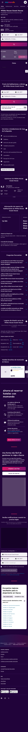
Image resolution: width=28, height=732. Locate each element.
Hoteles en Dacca (7, 644)
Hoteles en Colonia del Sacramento (11, 605)
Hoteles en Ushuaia (7, 626)
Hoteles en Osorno (7, 624)
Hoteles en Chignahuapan (9, 607)
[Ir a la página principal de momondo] (10, 2)
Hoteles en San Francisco (9, 613)
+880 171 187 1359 (5, 21)
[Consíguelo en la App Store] (14, 691)
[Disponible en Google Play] (5, 691)
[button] (2, 2)
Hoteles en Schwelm (8, 609)
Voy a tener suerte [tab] (7, 596)
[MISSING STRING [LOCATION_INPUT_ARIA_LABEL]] (15, 554)
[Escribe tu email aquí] (15, 563)
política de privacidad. (14, 574)
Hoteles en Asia (12, 643)
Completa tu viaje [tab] (19, 596)
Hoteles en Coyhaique (8, 622)
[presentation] (24, 601)
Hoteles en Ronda (7, 615)
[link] (14, 439)
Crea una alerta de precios (13, 431)
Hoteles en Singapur (8, 618)
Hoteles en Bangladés (21, 643)
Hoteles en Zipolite (7, 611)
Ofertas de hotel (3, 643)
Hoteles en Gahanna (7, 620)
